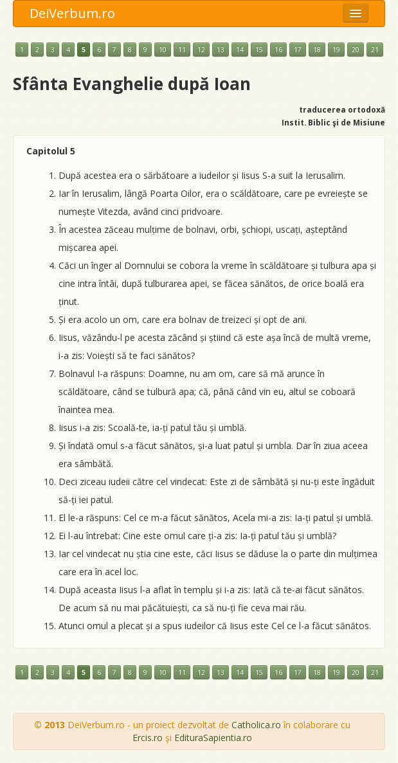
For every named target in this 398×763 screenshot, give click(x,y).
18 (317, 49)
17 (298, 49)
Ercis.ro (147, 737)
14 (240, 49)
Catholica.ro (256, 725)
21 (375, 49)
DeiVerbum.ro (72, 13)
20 (355, 49)
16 (278, 49)
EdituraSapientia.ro (213, 737)
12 (201, 49)
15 (259, 49)
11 (182, 49)
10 (163, 49)
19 (336, 49)
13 (220, 49)
